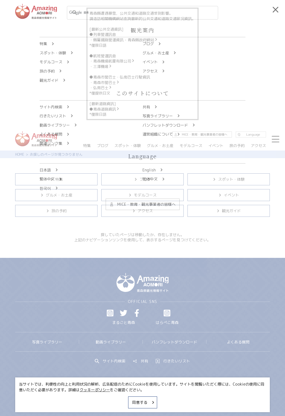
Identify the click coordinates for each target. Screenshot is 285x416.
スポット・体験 (228, 179)
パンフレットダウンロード (174, 342)
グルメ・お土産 (56, 195)
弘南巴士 (102, 87)
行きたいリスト (173, 361)
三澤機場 (102, 66)
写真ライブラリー (47, 342)
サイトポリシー (160, 398)
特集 (56, 179)
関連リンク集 (192, 398)
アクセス (142, 210)
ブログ (142, 179)
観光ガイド (228, 210)
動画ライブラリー (111, 342)
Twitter (123, 313)
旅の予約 (56, 210)
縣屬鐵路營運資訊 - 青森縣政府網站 (125, 39)
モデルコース (142, 195)
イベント (228, 195)
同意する (143, 402)
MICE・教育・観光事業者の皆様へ (110, 398)
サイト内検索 (110, 361)
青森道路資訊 (106, 109)
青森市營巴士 (106, 82)
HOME (19, 154)
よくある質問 (238, 342)
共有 (140, 361)
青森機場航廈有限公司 (114, 61)
